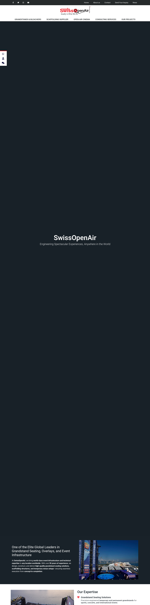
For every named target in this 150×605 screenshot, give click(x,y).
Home (86, 3)
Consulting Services (105, 19)
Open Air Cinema (82, 19)
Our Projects (128, 19)
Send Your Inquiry (121, 3)
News (135, 3)
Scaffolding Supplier (57, 19)
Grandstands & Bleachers (28, 19)
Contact (107, 3)
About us (96, 3)
